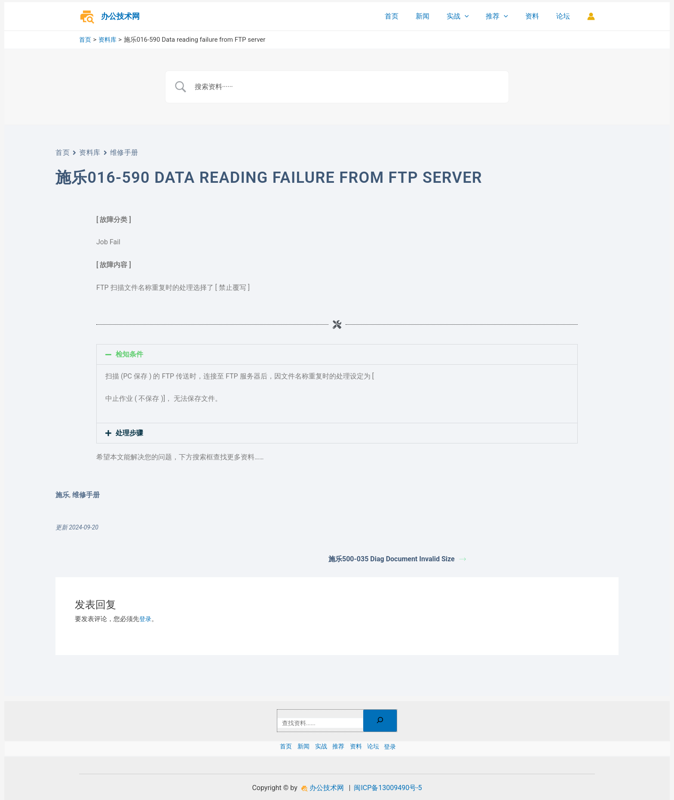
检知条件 (129, 354)
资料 (537, 16)
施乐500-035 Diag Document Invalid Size (397, 559)
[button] (337, 354)
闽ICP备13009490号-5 (388, 788)
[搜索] (384, 720)
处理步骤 (129, 433)
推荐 (505, 16)
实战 (470, 16)
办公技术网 (120, 16)
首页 (410, 16)
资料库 (90, 152)
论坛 (565, 16)
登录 (145, 619)
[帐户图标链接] (591, 16)
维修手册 (124, 152)
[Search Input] (347, 86)
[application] (476, 16)
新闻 (438, 16)
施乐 (62, 495)
